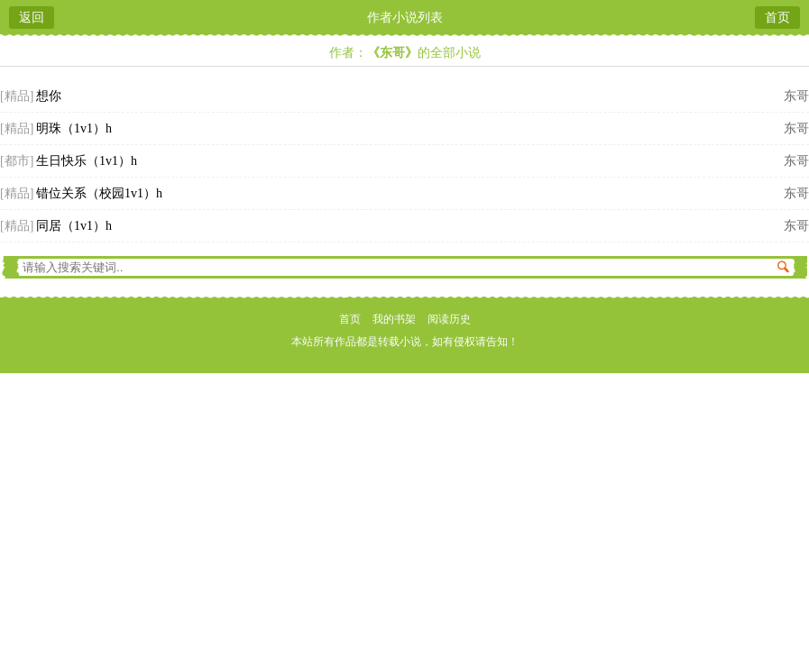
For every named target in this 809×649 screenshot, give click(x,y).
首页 (777, 17)
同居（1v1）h (74, 226)
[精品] (16, 96)
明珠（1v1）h (74, 128)
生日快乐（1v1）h (86, 161)
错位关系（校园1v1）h (99, 193)
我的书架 (394, 319)
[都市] (16, 161)
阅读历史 (449, 319)
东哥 (796, 96)
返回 (31, 17)
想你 (48, 96)
